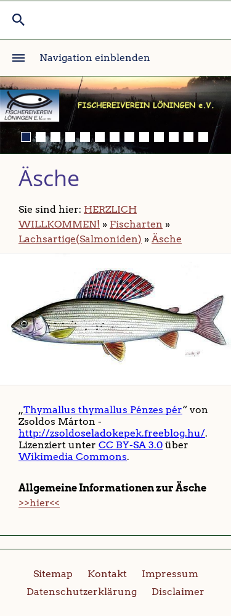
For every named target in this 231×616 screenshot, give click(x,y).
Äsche (167, 239)
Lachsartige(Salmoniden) (80, 239)
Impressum (170, 574)
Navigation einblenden (94, 58)
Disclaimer (178, 592)
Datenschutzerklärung (81, 592)
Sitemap (53, 574)
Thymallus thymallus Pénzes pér (102, 410)
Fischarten (136, 224)
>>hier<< (39, 503)
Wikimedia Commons (72, 456)
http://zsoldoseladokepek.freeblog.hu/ (111, 433)
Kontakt (107, 574)
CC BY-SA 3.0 (131, 445)
